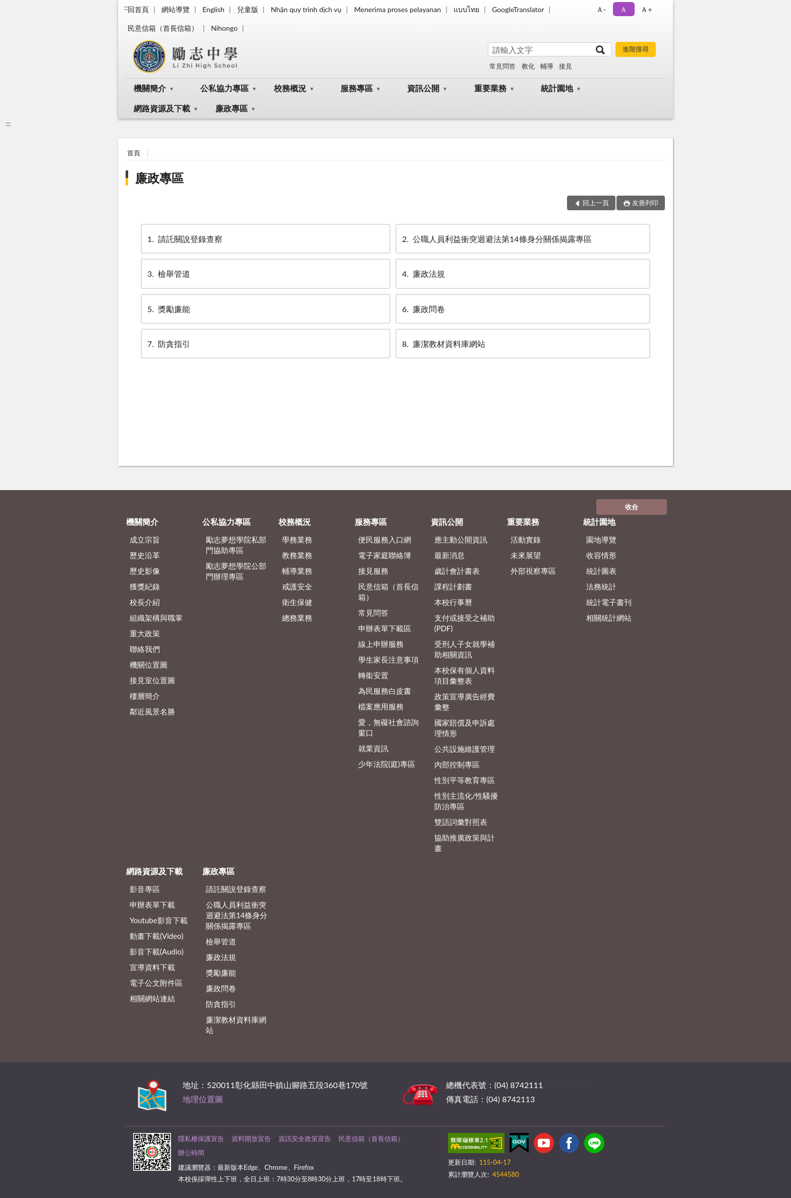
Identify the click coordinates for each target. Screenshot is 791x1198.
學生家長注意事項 (388, 659)
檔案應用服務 (381, 706)
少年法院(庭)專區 (386, 763)
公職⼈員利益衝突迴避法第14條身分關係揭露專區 (496, 239)
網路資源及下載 (162, 108)
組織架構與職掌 (156, 617)
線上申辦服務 (381, 643)
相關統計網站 (609, 617)
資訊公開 (423, 88)
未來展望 (526, 555)
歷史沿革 (145, 555)
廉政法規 (423, 273)
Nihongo (224, 28)
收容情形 (601, 555)
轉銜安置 (373, 675)
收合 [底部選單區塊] (631, 507)
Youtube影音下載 (159, 920)
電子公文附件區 (156, 982)
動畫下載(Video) (157, 935)
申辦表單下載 (152, 904)
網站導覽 (175, 9)
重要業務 (490, 88)
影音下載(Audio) (157, 951)
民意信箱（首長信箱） (163, 28)
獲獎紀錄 (145, 586)
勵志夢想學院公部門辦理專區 (236, 571)
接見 (565, 66)
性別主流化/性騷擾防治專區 (466, 801)
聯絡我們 (145, 648)
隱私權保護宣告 (201, 1138)
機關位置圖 (148, 664)
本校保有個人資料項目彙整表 (464, 675)
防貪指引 (168, 343)
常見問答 (502, 66)
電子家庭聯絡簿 (384, 555)
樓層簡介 (145, 695)
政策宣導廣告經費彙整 (464, 701)
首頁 (133, 153)
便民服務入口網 (384, 539)
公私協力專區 (224, 88)
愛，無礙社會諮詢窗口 (388, 727)
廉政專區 (231, 108)
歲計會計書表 (457, 570)
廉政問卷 (423, 309)
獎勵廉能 (168, 309)
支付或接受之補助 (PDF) (464, 623)
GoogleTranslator (518, 9)
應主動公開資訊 (460, 539)
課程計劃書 (453, 586)
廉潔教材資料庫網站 (443, 343)
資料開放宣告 (251, 1138)
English (213, 9)
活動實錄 (526, 539)
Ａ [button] (623, 9)
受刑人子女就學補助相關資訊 (464, 649)
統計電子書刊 (609, 602)
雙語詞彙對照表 (460, 821)
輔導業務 (297, 570)
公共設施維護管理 (464, 748)
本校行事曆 (453, 602)
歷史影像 (145, 570)
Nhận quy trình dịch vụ (306, 9)
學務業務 (297, 539)
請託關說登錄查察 (184, 239)
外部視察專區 (533, 570)
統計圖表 (601, 570)
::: (126, 8)
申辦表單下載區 (384, 628)
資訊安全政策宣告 (304, 1138)
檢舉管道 (168, 273)
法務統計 (601, 586)
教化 (528, 66)
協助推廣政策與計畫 (464, 843)
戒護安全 (297, 586)
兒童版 (247, 9)
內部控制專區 (457, 764)
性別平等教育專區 (464, 780)
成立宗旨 (145, 539)
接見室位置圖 (152, 680)
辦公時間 (191, 1153)
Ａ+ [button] (646, 9)
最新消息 (449, 555)
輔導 (546, 66)
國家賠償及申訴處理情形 (464, 728)
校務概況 (290, 88)
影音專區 (145, 888)
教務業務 (297, 555)
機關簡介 (150, 88)
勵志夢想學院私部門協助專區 (236, 545)
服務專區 (357, 88)
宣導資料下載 (152, 967)
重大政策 (145, 633)
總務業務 (297, 617)
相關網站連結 (152, 998)
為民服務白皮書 (384, 690)
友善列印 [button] (645, 203)
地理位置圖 (203, 1099)
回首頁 (138, 9)
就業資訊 (373, 748)
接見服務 (373, 570)
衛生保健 (297, 602)
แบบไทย (466, 9)
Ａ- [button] (601, 9)
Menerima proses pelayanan (397, 9)
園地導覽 (601, 539)
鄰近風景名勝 (152, 711)
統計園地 (557, 88)
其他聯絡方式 (569, 1085)
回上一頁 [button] (596, 203)
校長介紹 (145, 602)
